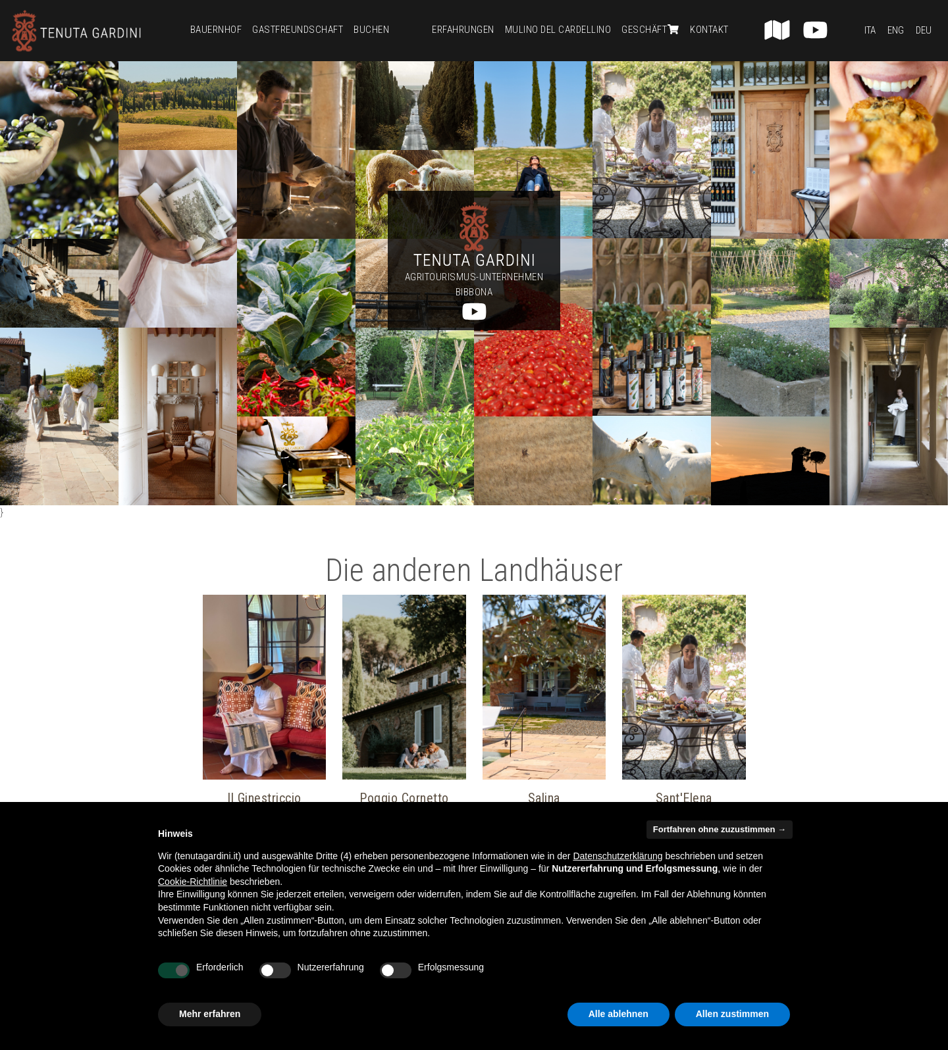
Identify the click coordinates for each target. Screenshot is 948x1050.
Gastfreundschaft (297, 30)
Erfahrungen (463, 30)
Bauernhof (216, 30)
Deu (924, 30)
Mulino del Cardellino (558, 30)
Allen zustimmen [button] (732, 1014)
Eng (895, 30)
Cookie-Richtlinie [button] (192, 881)
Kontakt (709, 30)
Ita (870, 30)
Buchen (371, 30)
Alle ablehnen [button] (618, 1014)
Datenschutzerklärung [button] (617, 856)
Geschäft (650, 30)
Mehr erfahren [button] (209, 1014)
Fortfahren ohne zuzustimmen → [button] (719, 829)
